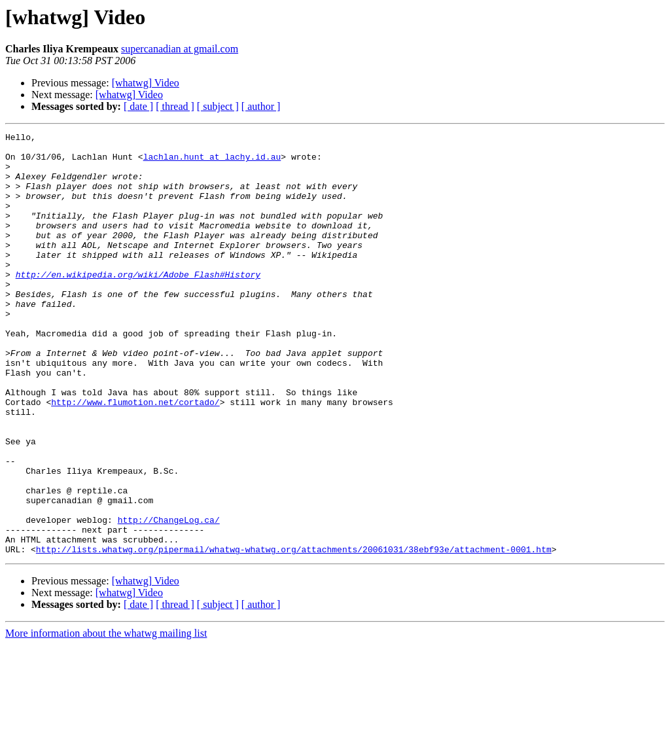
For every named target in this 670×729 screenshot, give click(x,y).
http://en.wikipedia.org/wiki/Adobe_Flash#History (138, 304)
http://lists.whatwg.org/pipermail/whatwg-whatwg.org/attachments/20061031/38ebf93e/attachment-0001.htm (294, 633)
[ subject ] (218, 106)
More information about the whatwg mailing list (106, 717)
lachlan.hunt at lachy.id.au (212, 162)
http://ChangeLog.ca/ (169, 598)
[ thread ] (175, 106)
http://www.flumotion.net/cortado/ (135, 457)
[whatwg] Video (145, 82)
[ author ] (261, 106)
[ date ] (138, 106)
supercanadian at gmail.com (179, 48)
